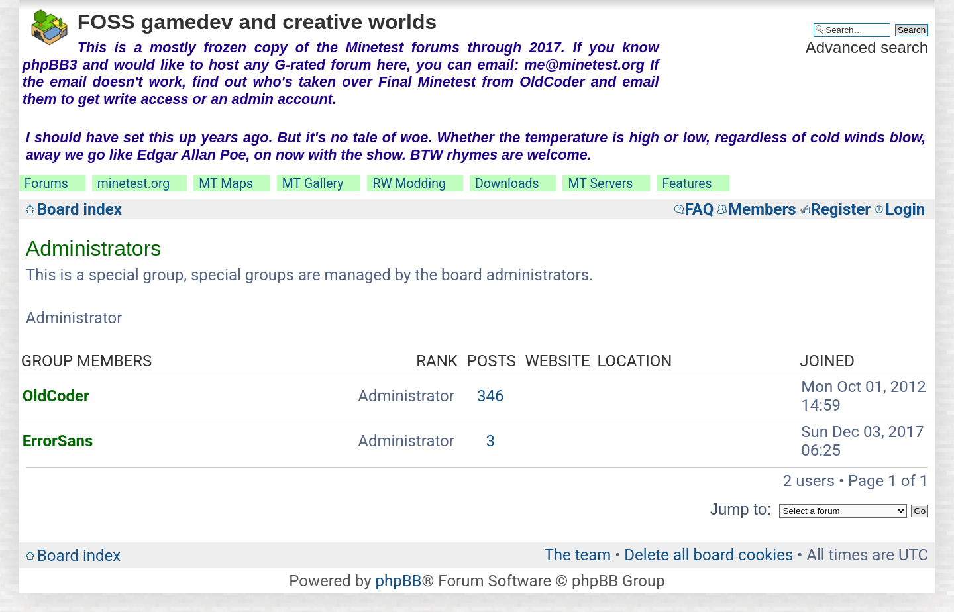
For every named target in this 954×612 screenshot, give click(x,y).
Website (557, 361)
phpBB (398, 581)
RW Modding (408, 183)
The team (577, 555)
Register (841, 209)
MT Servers (600, 183)
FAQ (699, 209)
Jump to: (740, 509)
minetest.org (133, 183)
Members (762, 209)
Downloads (507, 183)
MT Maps (226, 183)
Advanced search (867, 47)
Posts (491, 361)
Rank (437, 361)
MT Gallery (313, 183)
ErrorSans (58, 441)
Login (905, 209)
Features (687, 183)
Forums (46, 183)
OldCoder (56, 396)
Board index (79, 209)
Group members (86, 361)
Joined (827, 361)
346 (490, 396)
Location (634, 361)
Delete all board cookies (708, 555)
